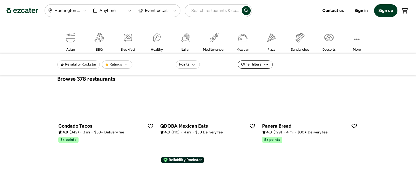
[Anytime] (112, 10)
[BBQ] (99, 41)
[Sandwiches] (300, 41)
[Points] (188, 64)
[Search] (246, 10)
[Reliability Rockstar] (78, 64)
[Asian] (70, 41)
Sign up (385, 10)
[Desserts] (329, 41)
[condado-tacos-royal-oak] (106, 115)
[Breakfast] (128, 41)
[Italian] (185, 41)
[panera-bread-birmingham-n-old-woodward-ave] (310, 115)
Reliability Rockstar (182, 160)
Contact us (333, 10)
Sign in (361, 10)
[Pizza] (271, 41)
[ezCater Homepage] (22, 10)
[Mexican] (242, 41)
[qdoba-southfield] (208, 112)
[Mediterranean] (214, 41)
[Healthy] (157, 41)
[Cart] (405, 10)
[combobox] (212, 10)
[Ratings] (117, 64)
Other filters (254, 64)
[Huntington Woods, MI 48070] (67, 10)
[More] (357, 41)
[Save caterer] (150, 126)
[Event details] (157, 10)
